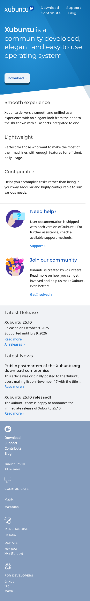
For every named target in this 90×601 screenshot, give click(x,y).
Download (50, 8)
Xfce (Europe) (14, 553)
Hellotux (10, 535)
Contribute (51, 13)
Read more (13, 339)
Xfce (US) (11, 549)
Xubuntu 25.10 (15, 464)
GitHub (9, 581)
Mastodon (12, 507)
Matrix (9, 499)
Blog (72, 13)
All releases (13, 344)
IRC (7, 495)
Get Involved (40, 294)
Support (73, 8)
